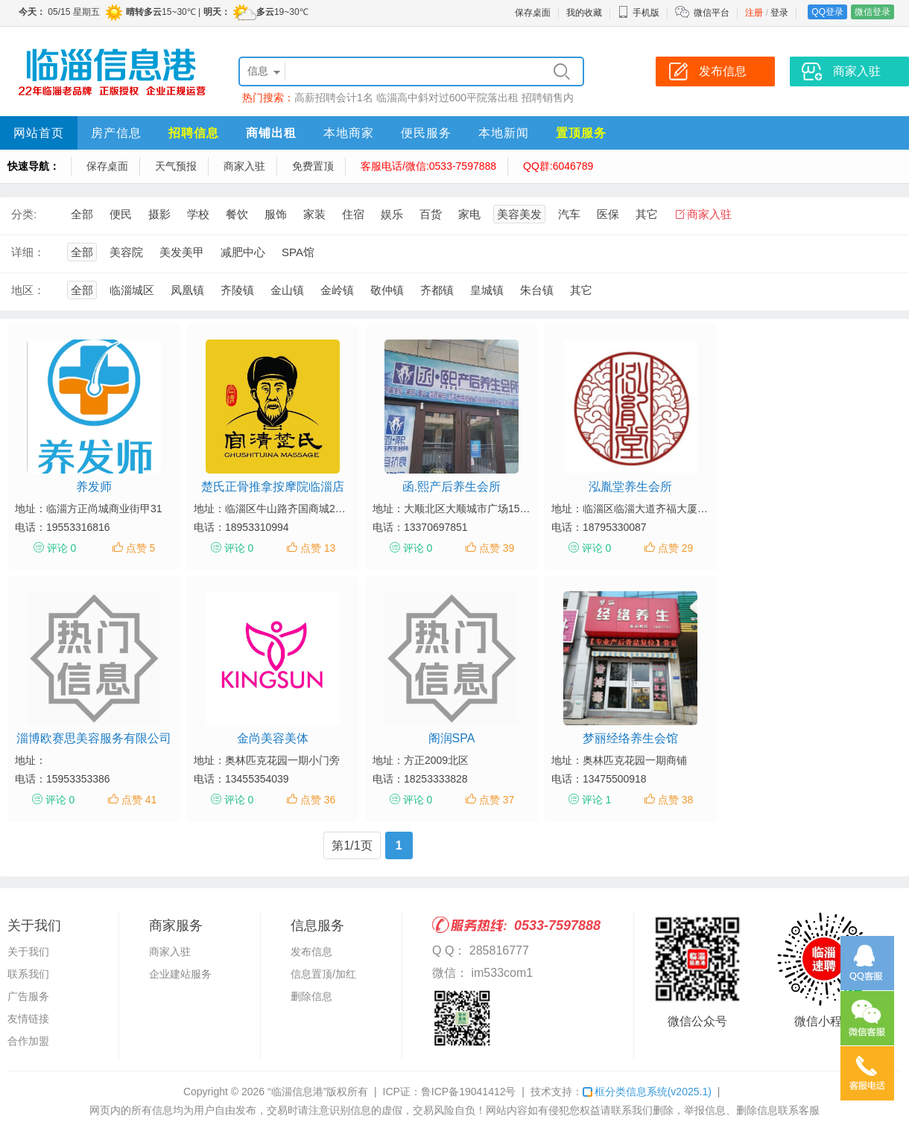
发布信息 (311, 952)
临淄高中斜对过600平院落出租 (447, 97)
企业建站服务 (180, 974)
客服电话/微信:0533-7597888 (428, 166)
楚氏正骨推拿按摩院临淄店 (272, 486)
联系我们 (28, 974)
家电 (469, 214)
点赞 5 (141, 548)
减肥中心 (243, 252)
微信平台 (711, 12)
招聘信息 (193, 133)
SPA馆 (298, 252)
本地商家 (348, 133)
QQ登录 (827, 12)
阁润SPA (451, 738)
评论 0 (62, 548)
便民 (121, 214)
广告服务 (28, 996)
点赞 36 (317, 800)
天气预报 (176, 166)
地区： (28, 290)
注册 (754, 12)
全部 (82, 214)
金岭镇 (337, 290)
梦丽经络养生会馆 (630, 738)
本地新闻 (503, 133)
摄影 (159, 214)
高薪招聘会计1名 (333, 97)
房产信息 (116, 133)
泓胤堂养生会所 (630, 486)
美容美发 (519, 214)
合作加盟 (28, 1041)
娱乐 (392, 214)
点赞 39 (496, 548)
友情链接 (28, 1019)
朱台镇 (537, 290)
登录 (779, 12)
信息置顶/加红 (323, 974)
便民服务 (426, 133)
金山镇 (287, 290)
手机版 (638, 12)
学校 (198, 214)
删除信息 (311, 996)
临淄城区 (132, 290)
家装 (314, 214)
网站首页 (38, 133)
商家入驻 (244, 166)
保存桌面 (533, 12)
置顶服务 (581, 133)
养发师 (94, 486)
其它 (647, 214)
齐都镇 (437, 290)
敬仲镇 (387, 290)
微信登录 (872, 12)
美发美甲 (181, 252)
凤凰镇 (187, 290)
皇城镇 (487, 290)
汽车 (569, 214)
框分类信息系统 (647, 1091)
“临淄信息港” (296, 1091)
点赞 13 (317, 548)
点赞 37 (496, 800)
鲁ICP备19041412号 (468, 1091)
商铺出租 (271, 133)
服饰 (276, 214)
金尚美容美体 (272, 738)
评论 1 (597, 800)
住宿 (353, 214)
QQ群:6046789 (558, 166)
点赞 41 (138, 800)
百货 (430, 214)
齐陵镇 (237, 290)
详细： (28, 252)
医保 (608, 214)
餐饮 (237, 214)
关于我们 (28, 952)
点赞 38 (675, 800)
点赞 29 (675, 548)
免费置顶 (313, 166)
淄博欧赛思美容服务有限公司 (93, 738)
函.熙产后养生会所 (451, 486)
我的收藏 (584, 12)
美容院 (126, 252)
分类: (24, 214)
